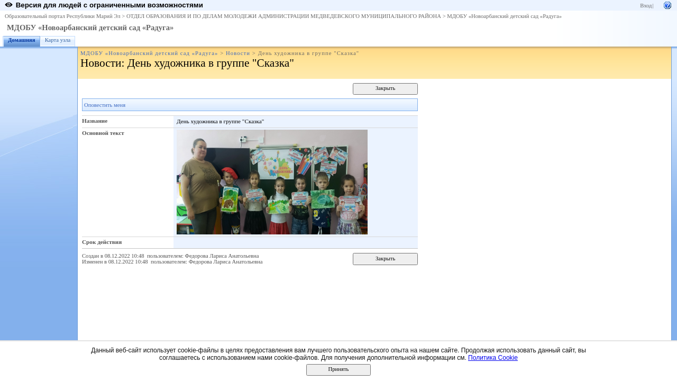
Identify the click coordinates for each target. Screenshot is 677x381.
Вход (646, 5)
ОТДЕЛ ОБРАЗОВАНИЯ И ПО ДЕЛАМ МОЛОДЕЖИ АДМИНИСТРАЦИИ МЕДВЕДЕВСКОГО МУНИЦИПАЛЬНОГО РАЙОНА (283, 16)
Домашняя (21, 40)
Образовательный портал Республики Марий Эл (63, 16)
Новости (238, 53)
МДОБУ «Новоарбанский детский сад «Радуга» (504, 16)
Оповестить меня (104, 105)
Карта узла (58, 40)
